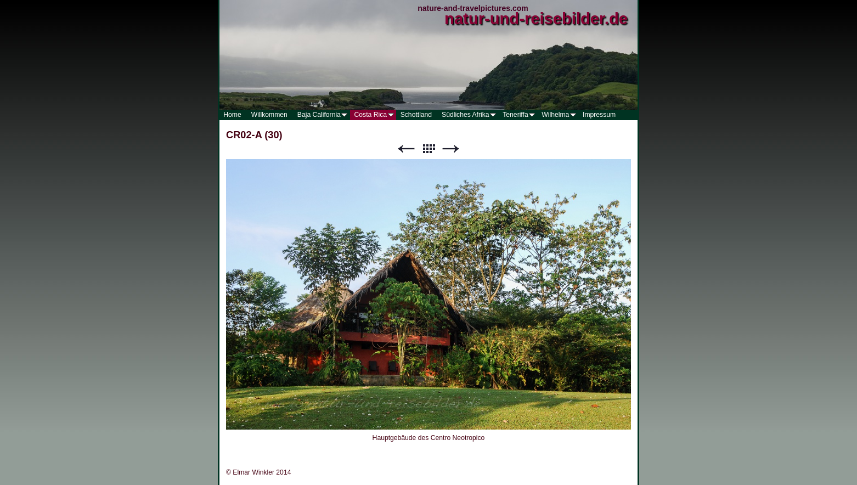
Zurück (406, 149)
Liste (428, 149)
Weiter (451, 149)
